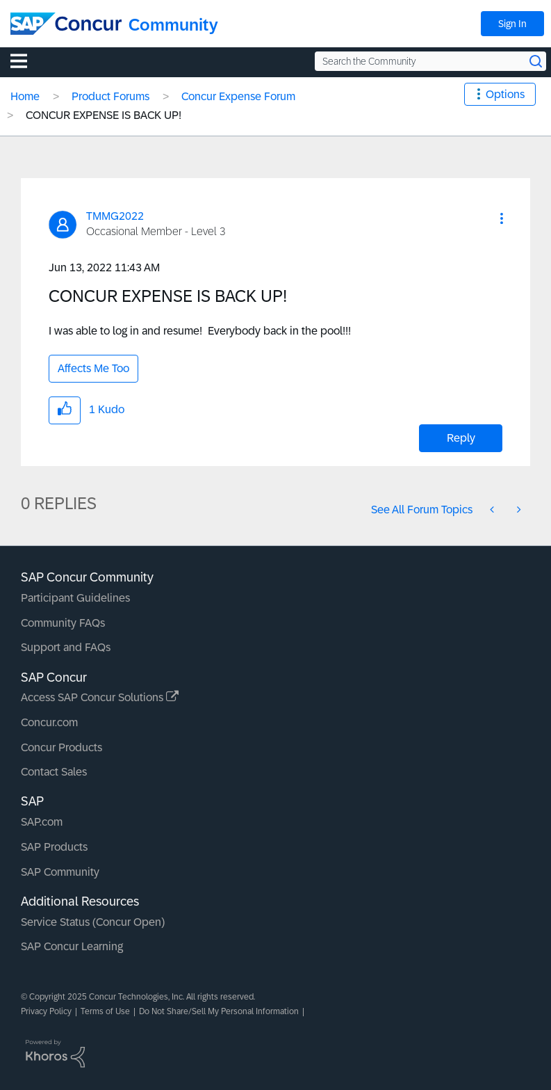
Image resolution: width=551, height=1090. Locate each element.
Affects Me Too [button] (93, 368)
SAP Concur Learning (72, 946)
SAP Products (54, 847)
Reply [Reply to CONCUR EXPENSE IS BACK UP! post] (461, 438)
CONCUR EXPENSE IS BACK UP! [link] (103, 115)
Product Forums (110, 96)
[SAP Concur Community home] (66, 24)
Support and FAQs (65, 647)
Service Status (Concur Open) (93, 922)
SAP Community (60, 872)
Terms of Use (105, 1011)
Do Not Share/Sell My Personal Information (219, 1011)
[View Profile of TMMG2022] (115, 216)
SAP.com (42, 822)
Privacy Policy (46, 1011)
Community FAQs (63, 623)
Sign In (512, 23)
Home (25, 96)
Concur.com (49, 722)
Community (173, 24)
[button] (501, 218)
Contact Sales (54, 772)
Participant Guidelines (75, 598)
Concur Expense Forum (238, 96)
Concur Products (61, 747)
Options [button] (505, 94)
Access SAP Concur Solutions (100, 697)
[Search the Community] (430, 61)
